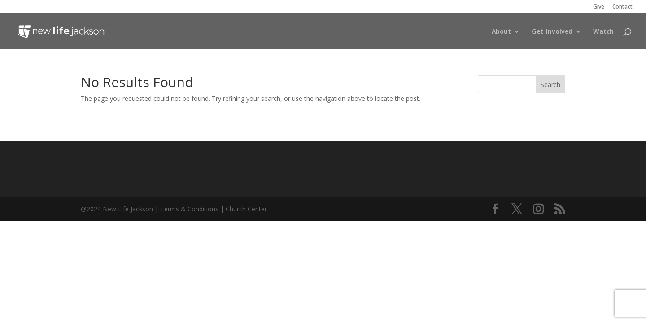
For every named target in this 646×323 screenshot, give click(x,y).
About (501, 31)
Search (550, 84)
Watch (603, 31)
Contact (622, 7)
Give (598, 7)
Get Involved (552, 31)
